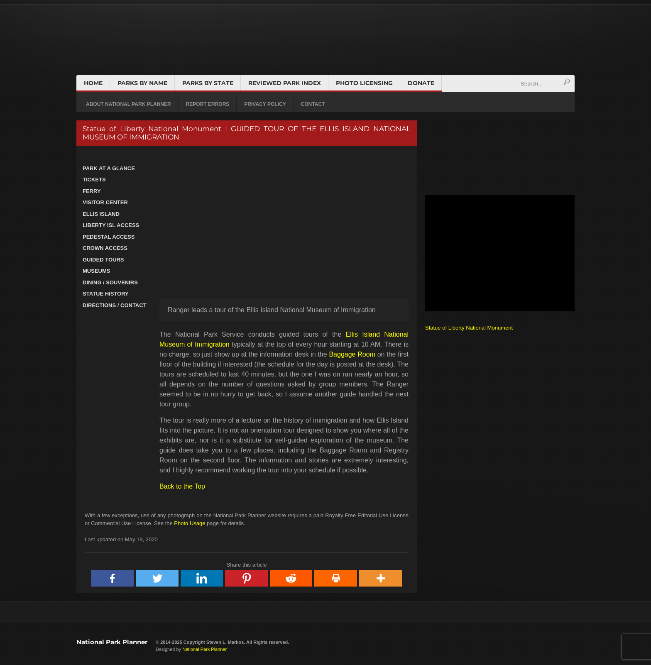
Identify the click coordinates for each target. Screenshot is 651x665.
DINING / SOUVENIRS (110, 282)
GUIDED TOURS (103, 260)
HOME (93, 83)
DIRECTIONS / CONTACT (115, 305)
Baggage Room (352, 354)
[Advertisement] (500, 253)
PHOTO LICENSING (364, 83)
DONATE (421, 83)
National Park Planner (111, 642)
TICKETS (94, 179)
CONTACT (313, 104)
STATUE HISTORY (106, 294)
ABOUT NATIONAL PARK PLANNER (128, 104)
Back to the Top (182, 486)
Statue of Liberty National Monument (469, 328)
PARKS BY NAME (142, 83)
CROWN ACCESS (105, 248)
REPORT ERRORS (208, 104)
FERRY (92, 191)
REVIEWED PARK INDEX (284, 83)
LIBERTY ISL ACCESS (111, 225)
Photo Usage (189, 523)
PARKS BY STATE (207, 83)
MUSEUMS (96, 271)
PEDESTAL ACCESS (109, 237)
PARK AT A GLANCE (109, 168)
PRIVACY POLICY (265, 104)
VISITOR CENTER (105, 202)
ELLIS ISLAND (101, 214)
